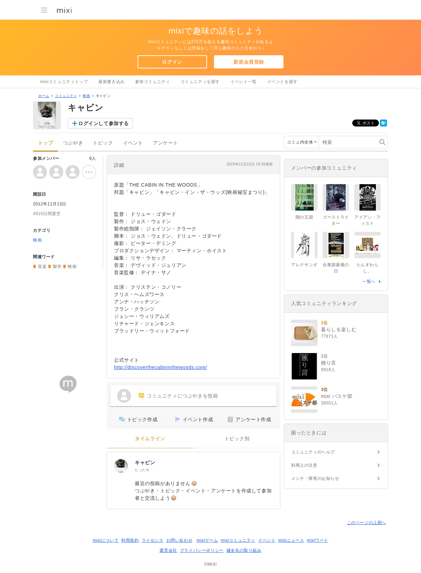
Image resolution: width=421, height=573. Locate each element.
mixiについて (105, 540)
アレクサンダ (304, 264)
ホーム (43, 96)
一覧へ (368, 281)
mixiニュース (291, 540)
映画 (86, 96)
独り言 (328, 363)
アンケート (165, 143)
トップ (45, 143)
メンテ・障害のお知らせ (315, 478)
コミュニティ (66, 96)
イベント (133, 143)
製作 (57, 266)
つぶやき (73, 143)
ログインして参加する (103, 123)
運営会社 (168, 550)
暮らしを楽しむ (338, 329)
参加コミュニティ (152, 81)
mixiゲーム (207, 540)
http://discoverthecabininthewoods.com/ (160, 367)
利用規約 (130, 540)
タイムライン (150, 438)
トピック (103, 143)
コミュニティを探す (200, 81)
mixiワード (317, 540)
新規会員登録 (248, 62)
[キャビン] (121, 466)
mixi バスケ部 (336, 396)
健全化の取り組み (244, 550)
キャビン (145, 462)
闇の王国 (304, 217)
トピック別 (237, 438)
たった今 (142, 470)
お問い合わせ (179, 540)
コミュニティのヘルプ (313, 452)
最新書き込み (111, 81)
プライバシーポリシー (202, 550)
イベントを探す (282, 81)
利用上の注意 (304, 465)
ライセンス (153, 540)
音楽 (42, 266)
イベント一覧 (243, 81)
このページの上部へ (366, 522)
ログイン (172, 62)
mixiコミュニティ (238, 540)
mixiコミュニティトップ (64, 81)
